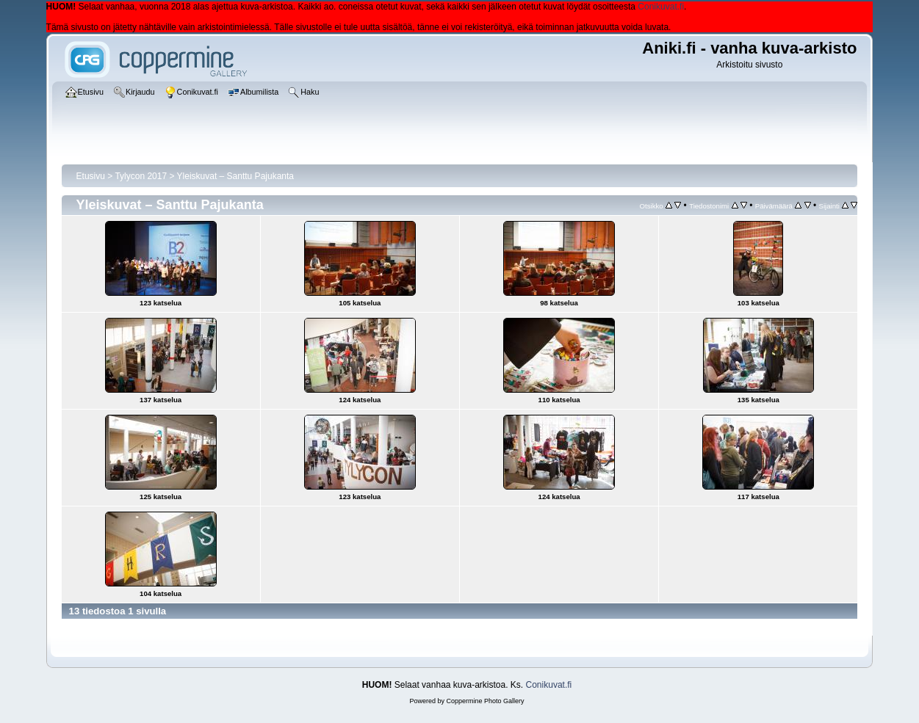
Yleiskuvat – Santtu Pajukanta (235, 176)
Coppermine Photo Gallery (485, 701)
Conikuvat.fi (661, 6)
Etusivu (90, 176)
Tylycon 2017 (141, 176)
